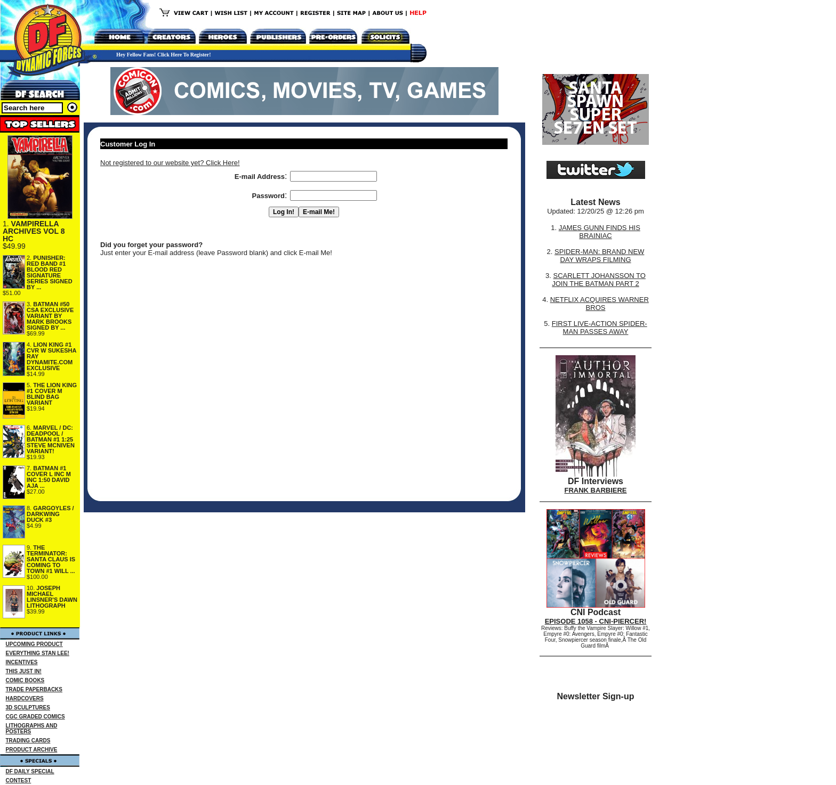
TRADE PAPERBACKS (34, 689)
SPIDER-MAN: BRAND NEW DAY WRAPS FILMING (599, 256)
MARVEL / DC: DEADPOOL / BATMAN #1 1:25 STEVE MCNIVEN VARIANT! (51, 439)
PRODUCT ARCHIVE (32, 750)
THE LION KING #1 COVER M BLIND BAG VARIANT (52, 394)
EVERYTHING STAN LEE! (37, 653)
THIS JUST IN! (24, 671)
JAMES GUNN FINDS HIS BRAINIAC (599, 232)
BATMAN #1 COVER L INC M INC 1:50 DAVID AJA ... (49, 477)
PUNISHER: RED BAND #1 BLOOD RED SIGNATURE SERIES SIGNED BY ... (50, 272)
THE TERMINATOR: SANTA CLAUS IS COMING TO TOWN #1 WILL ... (51, 559)
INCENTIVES (22, 662)
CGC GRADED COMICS (35, 716)
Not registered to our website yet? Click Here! (170, 163)
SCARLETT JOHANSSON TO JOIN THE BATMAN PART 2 (599, 280)
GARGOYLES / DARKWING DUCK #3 (50, 514)
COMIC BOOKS (25, 680)
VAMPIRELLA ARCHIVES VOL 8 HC (34, 231)
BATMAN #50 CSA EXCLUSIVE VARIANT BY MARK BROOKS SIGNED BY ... (50, 316)
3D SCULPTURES (28, 707)
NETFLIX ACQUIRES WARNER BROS (599, 304)
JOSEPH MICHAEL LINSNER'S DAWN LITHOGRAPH (52, 597)
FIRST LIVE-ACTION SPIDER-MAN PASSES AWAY (599, 328)
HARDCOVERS (25, 698)
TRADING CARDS (28, 740)
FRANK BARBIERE (596, 490)
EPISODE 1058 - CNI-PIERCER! (596, 621)
